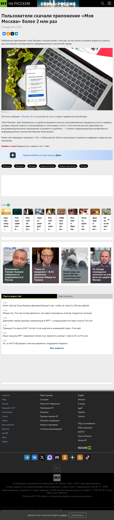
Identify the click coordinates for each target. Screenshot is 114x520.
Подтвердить (77, 515)
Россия (84, 166)
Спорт (5, 416)
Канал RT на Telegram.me (27, 457)
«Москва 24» (27, 116)
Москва (32, 166)
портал (52, 116)
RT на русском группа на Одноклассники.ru (65, 457)
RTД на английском (86, 423)
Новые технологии (67, 166)
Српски (81, 416)
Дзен (58, 155)
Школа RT (82, 440)
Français (81, 403)
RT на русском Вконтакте (34, 457)
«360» (37, 137)
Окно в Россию (84, 436)
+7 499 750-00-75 (99, 490)
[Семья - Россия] (58, 3)
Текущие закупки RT (49, 416)
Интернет (19, 166)
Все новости (57, 348)
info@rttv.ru (63, 492)
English (81, 395)
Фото (4, 437)
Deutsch (81, 399)
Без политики (8, 424)
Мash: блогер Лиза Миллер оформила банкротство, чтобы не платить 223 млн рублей (46, 305)
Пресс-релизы (46, 395)
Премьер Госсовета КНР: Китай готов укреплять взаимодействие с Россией (42, 328)
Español (81, 412)
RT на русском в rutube (57, 457)
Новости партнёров (49, 424)
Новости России (47, 166)
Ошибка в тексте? (9, 146)
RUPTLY (81, 431)
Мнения (5, 429)
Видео (5, 441)
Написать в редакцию (50, 420)
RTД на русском (85, 427)
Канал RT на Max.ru (50, 457)
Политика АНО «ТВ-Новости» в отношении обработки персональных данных (57, 496)
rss (80, 457)
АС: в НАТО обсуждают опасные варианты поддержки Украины (35, 343)
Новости (6, 395)
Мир (4, 399)
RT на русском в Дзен (72, 457)
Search (102, 1)
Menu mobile (109, 1)
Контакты (44, 412)
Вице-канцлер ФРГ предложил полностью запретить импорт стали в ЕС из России (45, 335)
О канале (44, 399)
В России (7, 166)
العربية (80, 408)
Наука (4, 420)
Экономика (7, 412)
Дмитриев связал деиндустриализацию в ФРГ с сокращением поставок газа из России (47, 320)
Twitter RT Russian (42, 457)
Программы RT (46, 407)
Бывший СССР (8, 407)
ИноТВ (5, 433)
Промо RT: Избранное (50, 403)
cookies (63, 515)
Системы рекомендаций (51, 429)
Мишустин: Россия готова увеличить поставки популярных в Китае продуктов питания (47, 312)
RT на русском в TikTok (87, 457)
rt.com (24, 486)
